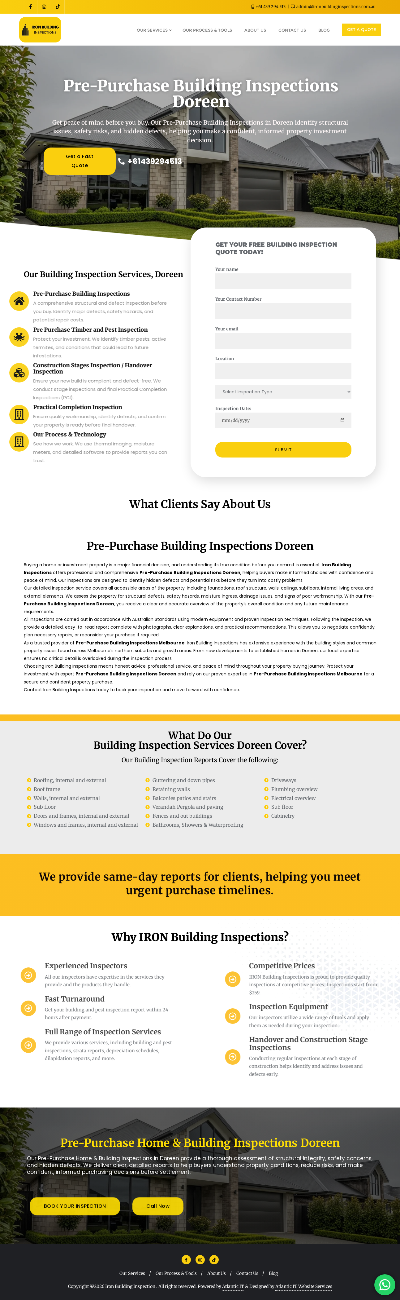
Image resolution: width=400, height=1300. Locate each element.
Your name (299, 275)
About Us (216, 1273)
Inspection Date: (299, 414)
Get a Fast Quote (79, 163)
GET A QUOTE (361, 29)
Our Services (132, 1273)
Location (299, 364)
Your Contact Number (299, 305)
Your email (299, 334)
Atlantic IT (233, 1286)
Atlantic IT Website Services (303, 1286)
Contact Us (247, 1273)
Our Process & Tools (176, 1273)
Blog (273, 1273)
